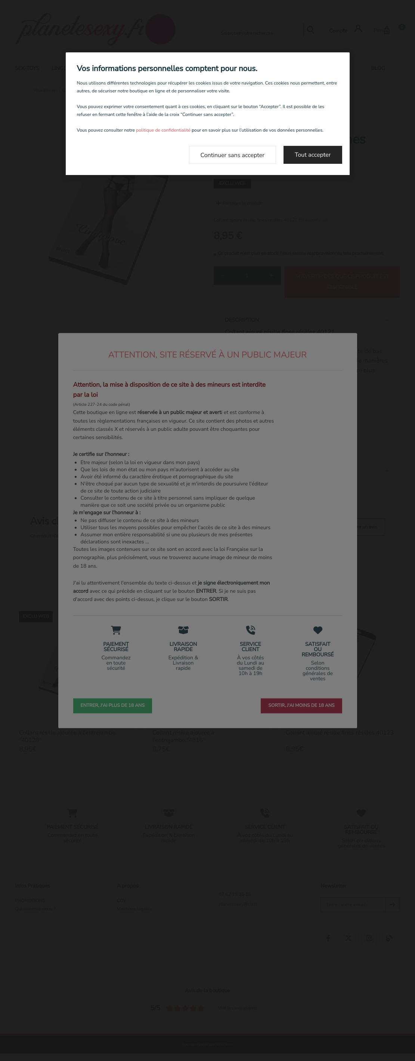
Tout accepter (313, 155)
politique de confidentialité (163, 131)
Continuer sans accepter (233, 155)
